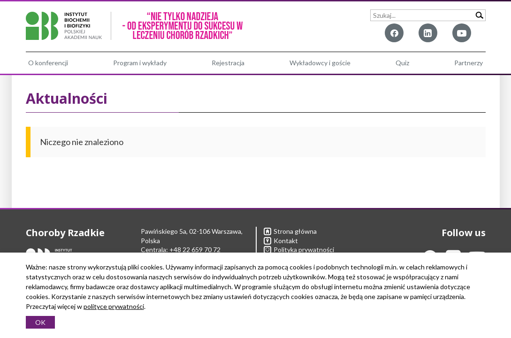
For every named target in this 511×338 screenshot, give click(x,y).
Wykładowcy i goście (320, 63)
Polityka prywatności (299, 250)
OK (40, 322)
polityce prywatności (114, 306)
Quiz (402, 63)
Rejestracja (228, 63)
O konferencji (48, 63)
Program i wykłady (140, 63)
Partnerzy (468, 63)
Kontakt (281, 241)
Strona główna (290, 231)
